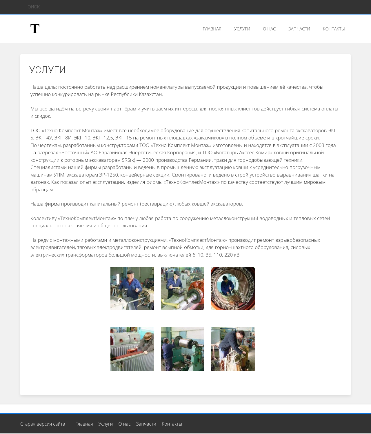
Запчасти (146, 424)
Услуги (106, 424)
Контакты (172, 424)
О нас (124, 424)
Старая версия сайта (42, 424)
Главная (84, 424)
